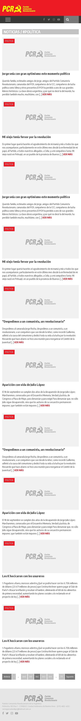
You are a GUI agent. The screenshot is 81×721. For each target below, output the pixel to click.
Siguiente (70, 676)
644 (50, 676)
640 (24, 676)
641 (30, 676)
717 (61, 676)
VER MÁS (47, 94)
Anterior (7, 676)
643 (43, 676)
